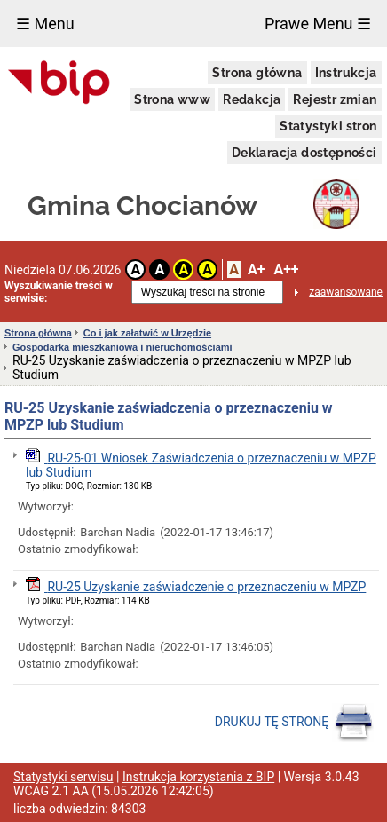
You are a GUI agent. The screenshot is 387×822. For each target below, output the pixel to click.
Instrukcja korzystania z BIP (198, 777)
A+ (256, 269)
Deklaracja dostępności (304, 153)
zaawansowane (346, 292)
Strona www (172, 99)
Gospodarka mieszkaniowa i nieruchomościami (122, 347)
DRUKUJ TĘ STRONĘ (294, 722)
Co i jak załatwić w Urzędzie (147, 333)
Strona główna (257, 73)
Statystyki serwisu (63, 777)
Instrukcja (346, 73)
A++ (285, 269)
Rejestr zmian (334, 99)
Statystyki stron (328, 126)
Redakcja (251, 99)
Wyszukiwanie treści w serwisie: (58, 292)
